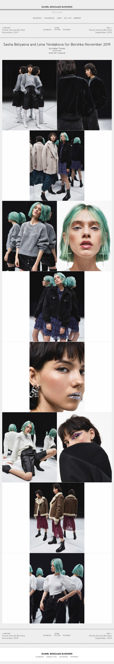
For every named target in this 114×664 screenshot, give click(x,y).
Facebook (47, 30)
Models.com (51, 657)
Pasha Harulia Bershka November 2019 (13, 31)
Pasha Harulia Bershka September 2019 (100, 31)
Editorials (37, 18)
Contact (77, 18)
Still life (67, 18)
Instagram (63, 657)
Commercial (49, 18)
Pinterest (67, 30)
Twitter (57, 30)
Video (59, 18)
